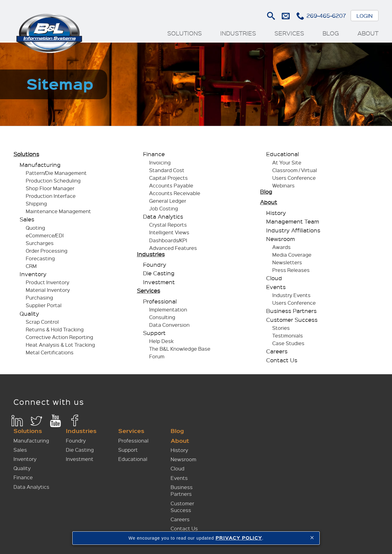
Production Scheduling (53, 182)
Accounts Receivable (174, 195)
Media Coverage (291, 256)
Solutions (184, 33)
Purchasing (39, 299)
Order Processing (47, 252)
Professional (160, 303)
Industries (238, 33)
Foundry (154, 266)
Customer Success (292, 321)
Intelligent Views (169, 234)
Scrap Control (42, 323)
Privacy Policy (311, 530)
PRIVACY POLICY (239, 537)
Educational (282, 156)
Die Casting (159, 275)
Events (276, 288)
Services (289, 33)
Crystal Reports (168, 226)
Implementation (168, 311)
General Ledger (167, 202)
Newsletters (287, 264)
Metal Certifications (50, 354)
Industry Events (291, 297)
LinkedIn (17, 422)
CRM (31, 267)
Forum (156, 358)
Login (364, 15)
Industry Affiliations (293, 231)
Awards (281, 249)
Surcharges (40, 244)
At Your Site (286, 164)
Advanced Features (173, 249)
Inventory (33, 275)
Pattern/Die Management (56, 174)
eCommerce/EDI (45, 237)
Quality (30, 315)
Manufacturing (40, 166)
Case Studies (288, 345)
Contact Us (281, 361)
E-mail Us (285, 16)
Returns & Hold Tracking (55, 331)
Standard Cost (166, 172)
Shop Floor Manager (50, 190)
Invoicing (160, 164)
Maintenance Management (58, 213)
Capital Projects (168, 179)
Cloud (274, 280)
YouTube (56, 422)
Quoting (35, 229)
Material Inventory (48, 292)
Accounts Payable (171, 187)
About (367, 33)
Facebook (75, 422)
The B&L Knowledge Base (179, 350)
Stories (281, 329)
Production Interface (51, 198)
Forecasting (40, 260)
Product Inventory (48, 284)
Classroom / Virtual (294, 172)
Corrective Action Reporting (59, 338)
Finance (154, 156)
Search (270, 16)
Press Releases (291, 272)
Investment (159, 283)
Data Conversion (169, 326)
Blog (330, 33)
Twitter (36, 422)
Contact (255, 530)
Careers (277, 352)
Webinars (283, 187)
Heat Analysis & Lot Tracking (60, 346)
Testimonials (287, 337)
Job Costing (163, 210)
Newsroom (280, 240)
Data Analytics (163, 218)
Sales (27, 221)
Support (154, 334)
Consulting (162, 319)
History (276, 214)
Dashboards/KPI (168, 242)
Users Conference (294, 179)
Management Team (292, 223)
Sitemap (280, 530)
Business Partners (291, 312)
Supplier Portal (44, 307)
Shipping (36, 205)
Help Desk (161, 343)
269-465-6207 (326, 15)
